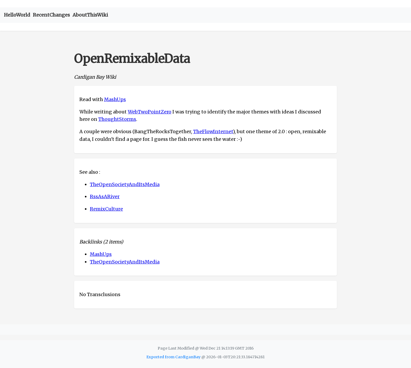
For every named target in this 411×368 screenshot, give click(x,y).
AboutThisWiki (90, 15)
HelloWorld (17, 15)
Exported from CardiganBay (173, 357)
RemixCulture (106, 209)
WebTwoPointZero (149, 112)
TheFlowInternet (213, 131)
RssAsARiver (105, 196)
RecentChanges (51, 15)
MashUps (115, 99)
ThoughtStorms (117, 119)
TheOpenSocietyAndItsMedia (125, 184)
